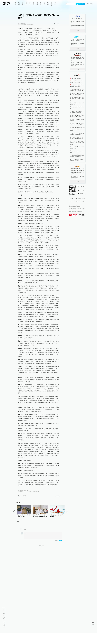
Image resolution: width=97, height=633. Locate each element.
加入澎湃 (75, 198)
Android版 (82, 186)
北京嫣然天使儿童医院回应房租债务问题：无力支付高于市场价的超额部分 (77, 143)
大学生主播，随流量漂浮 (76, 78)
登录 (88, 3)
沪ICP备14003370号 (73, 205)
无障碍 (91, 3)
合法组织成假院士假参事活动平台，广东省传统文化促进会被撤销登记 (77, 99)
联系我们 (79, 198)
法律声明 (71, 201)
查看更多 (77, 30)
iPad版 (81, 193)
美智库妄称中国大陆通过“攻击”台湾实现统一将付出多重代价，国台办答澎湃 (77, 129)
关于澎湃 (71, 198)
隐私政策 (75, 201)
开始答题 (77, 69)
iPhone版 (82, 190)
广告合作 (83, 198)
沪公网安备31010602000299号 (74, 206)
